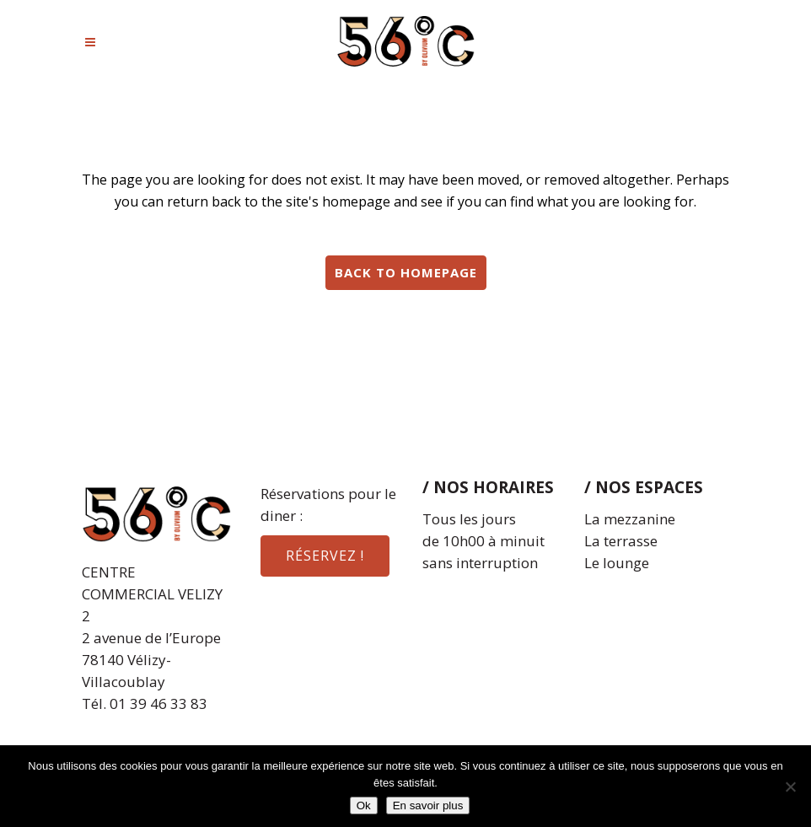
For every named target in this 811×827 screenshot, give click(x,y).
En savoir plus (428, 805)
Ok (364, 805)
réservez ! (325, 555)
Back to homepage (406, 272)
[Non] (789, 786)
